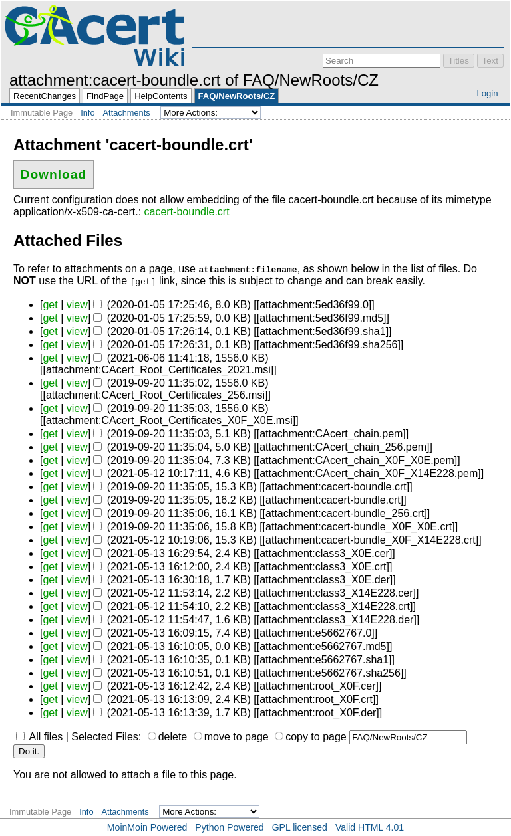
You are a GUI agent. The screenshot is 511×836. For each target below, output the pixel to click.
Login (487, 93)
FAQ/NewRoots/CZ (236, 96)
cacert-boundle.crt (187, 211)
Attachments (126, 113)
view (77, 304)
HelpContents (160, 96)
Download (53, 174)
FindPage (105, 96)
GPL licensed (299, 827)
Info (87, 113)
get (50, 304)
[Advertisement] (348, 27)
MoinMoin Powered (147, 827)
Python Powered (229, 827)
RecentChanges (44, 96)
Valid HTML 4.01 (369, 827)
